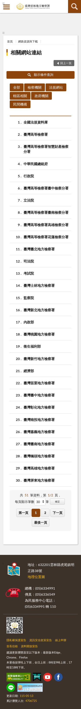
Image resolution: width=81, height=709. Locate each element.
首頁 (10, 41)
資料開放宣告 (29, 646)
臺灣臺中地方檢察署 (39, 395)
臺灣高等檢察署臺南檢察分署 (46, 212)
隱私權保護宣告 (16, 640)
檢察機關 (34, 87)
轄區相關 (20, 96)
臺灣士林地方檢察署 (39, 285)
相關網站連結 (26, 52)
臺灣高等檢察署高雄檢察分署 (46, 224)
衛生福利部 (32, 346)
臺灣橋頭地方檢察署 (39, 455)
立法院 (29, 200)
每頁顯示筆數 (24, 502)
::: (3, 3)
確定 (57, 501)
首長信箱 (12, 646)
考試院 (29, 273)
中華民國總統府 (36, 163)
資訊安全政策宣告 (40, 640)
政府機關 (41, 96)
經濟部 (29, 370)
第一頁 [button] (23, 513)
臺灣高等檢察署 (36, 134)
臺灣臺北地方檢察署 (39, 248)
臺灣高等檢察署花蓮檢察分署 (46, 236)
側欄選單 (6, 7)
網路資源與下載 (28, 41)
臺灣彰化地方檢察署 (39, 407)
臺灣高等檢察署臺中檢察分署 (46, 188)
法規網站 (56, 87)
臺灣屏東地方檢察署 (39, 480)
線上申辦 (60, 640)
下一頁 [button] (57, 513)
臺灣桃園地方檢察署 (39, 334)
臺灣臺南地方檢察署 (39, 443)
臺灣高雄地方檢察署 (39, 468)
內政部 (29, 321)
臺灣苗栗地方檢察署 (39, 382)
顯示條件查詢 (40, 75)
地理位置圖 (36, 577)
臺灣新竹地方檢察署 (39, 358)
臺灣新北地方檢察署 (39, 309)
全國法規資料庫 (36, 122)
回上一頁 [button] (65, 63)
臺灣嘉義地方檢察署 (39, 431)
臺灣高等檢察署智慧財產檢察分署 (46, 148)
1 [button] (36, 513)
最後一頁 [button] (40, 522)
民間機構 (20, 104)
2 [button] (45, 513)
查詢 (74, 6)
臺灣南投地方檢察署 (39, 419)
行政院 (29, 175)
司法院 (29, 261)
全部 (16, 87)
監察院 (29, 297)
